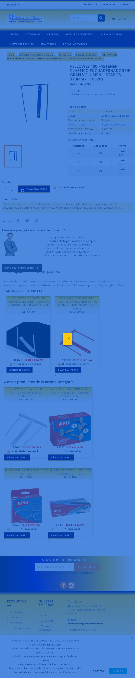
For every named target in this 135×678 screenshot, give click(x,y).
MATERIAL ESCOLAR (22, 44)
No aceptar (97, 671)
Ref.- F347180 (26, 399)
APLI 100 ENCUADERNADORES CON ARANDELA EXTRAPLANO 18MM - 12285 (70, 392)
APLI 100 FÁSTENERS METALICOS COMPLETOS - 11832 (70, 471)
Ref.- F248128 (70, 399)
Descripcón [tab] (15, 272)
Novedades (15, 622)
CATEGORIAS (32, 34)
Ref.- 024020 (70, 477)
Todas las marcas (75, 44)
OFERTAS (52, 34)
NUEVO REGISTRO (111, 34)
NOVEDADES (48, 44)
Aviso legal (47, 620)
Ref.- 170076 (26, 477)
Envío (44, 615)
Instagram (71, 585)
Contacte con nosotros (114, 4)
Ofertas (13, 617)
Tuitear (27, 220)
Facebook (63, 585)
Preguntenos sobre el (22, 268)
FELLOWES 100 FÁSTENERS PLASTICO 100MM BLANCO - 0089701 (26, 392)
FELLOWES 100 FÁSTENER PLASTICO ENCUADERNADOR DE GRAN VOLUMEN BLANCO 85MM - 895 (29, 303)
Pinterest (36, 220)
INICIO (14, 34)
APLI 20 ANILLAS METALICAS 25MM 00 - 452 (26, 471)
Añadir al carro (33, 189)
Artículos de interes (79, 34)
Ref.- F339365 (77, 312)
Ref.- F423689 (28, 312)
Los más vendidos (19, 628)
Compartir (17, 220)
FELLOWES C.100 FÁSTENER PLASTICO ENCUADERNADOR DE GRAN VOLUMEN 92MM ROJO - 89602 (77, 303)
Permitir (117, 671)
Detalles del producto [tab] (45, 272)
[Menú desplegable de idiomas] (14, 5)
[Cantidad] (6, 189)
